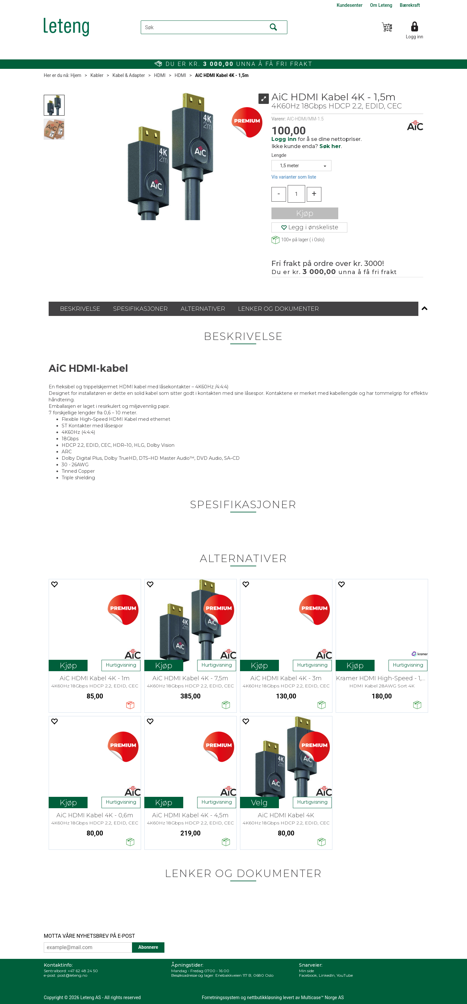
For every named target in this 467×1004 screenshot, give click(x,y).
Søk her (330, 146)
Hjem (76, 75)
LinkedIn (327, 975)
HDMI (159, 75)
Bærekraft (410, 5)
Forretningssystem (221, 997)
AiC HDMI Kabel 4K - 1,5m (222, 75)
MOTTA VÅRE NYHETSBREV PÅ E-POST (89, 936)
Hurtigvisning (121, 665)
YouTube (345, 975)
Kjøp (304, 213)
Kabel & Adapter (129, 75)
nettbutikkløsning (264, 997)
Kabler (96, 75)
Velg (259, 802)
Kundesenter (349, 5)
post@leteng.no (72, 975)
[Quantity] (296, 194)
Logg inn (414, 36)
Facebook (308, 975)
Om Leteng (381, 5)
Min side (306, 970)
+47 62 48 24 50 (83, 970)
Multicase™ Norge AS (322, 997)
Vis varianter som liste (293, 177)
